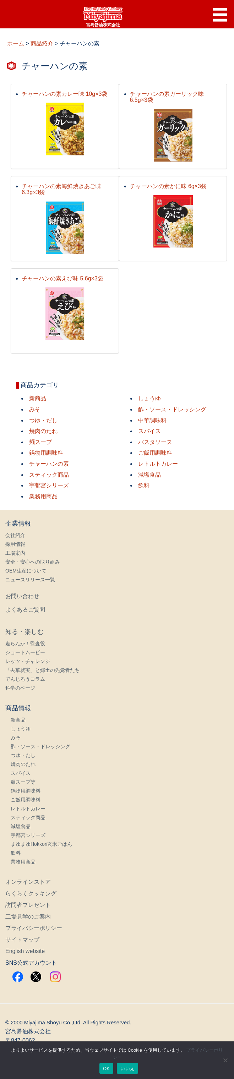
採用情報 (15, 544)
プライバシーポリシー (33, 928)
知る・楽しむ (24, 631)
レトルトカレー (158, 464)
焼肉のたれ (43, 431)
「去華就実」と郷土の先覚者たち (42, 670)
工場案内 (15, 553)
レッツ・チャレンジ (27, 661)
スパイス (149, 431)
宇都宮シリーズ (49, 485)
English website (25, 951)
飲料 (143, 485)
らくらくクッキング (30, 894)
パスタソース (155, 442)
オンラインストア (28, 882)
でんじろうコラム (25, 679)
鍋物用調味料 (46, 453)
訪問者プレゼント (28, 905)
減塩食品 (149, 475)
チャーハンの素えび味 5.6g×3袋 (62, 278)
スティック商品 (49, 475)
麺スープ (40, 442)
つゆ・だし (43, 420)
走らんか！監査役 (25, 643)
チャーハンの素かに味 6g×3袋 (168, 186)
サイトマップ (22, 940)
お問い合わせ (22, 596)
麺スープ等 (23, 782)
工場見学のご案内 (28, 917)
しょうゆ (149, 398)
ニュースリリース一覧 (30, 579)
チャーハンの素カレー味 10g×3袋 (64, 94)
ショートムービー (25, 652)
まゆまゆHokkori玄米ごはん (41, 844)
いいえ (127, 1068)
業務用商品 (43, 496)
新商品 (37, 398)
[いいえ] (225, 1060)
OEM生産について (26, 571)
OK (106, 1068)
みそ (34, 409)
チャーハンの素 (49, 464)
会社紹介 (15, 535)
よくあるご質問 (25, 610)
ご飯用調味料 (155, 453)
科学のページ (20, 688)
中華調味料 (152, 420)
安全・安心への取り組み (32, 562)
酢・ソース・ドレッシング (172, 409)
